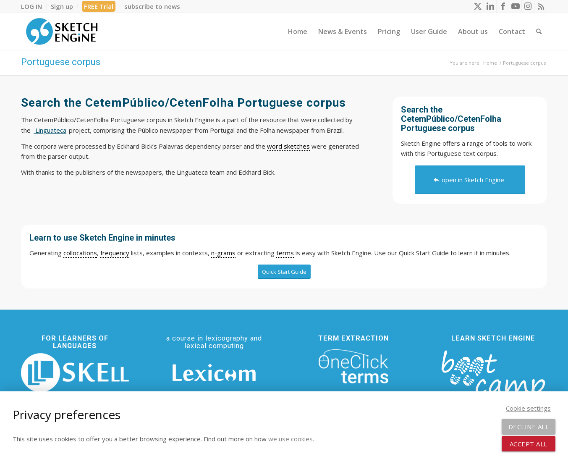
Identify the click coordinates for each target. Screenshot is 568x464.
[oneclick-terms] (353, 367)
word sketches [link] (288, 146)
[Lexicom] (214, 372)
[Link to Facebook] (503, 6)
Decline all (528, 426)
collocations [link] (80, 253)
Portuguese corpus (60, 62)
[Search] (539, 31)
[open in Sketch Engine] (470, 179)
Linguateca (50, 130)
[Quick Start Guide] (284, 272)
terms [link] (285, 253)
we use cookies (290, 439)
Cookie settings (528, 408)
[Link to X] (477, 6)
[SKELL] (75, 372)
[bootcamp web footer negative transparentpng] (493, 379)
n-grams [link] (223, 253)
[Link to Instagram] (528, 6)
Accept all (528, 444)
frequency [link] (114, 253)
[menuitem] (34, 6)
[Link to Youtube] (515, 6)
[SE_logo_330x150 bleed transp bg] (61, 31)
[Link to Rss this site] (540, 6)
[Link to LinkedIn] (490, 6)
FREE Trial (98, 6)
